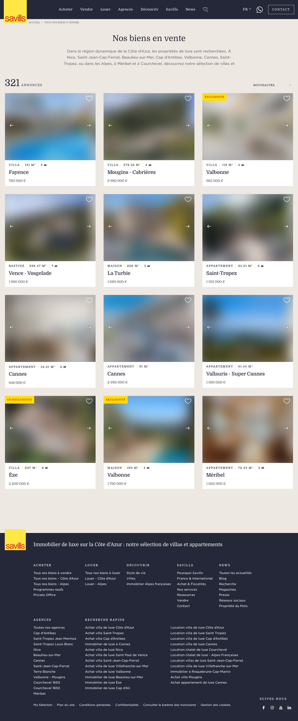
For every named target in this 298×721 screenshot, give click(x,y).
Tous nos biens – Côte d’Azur (56, 578)
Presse (224, 595)
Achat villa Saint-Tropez (104, 633)
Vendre (86, 9)
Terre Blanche (44, 671)
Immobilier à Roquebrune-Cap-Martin (201, 671)
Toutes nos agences (49, 627)
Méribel (39, 693)
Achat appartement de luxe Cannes (199, 682)
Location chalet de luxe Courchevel (199, 649)
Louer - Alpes (95, 584)
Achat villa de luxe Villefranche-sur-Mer (117, 666)
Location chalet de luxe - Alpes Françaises (204, 655)
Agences (125, 9)
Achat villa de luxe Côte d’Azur (109, 627)
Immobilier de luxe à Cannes (107, 644)
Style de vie (136, 573)
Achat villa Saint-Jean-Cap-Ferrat (112, 660)
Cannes (39, 660)
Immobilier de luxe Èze (103, 682)
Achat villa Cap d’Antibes (105, 638)
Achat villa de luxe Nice (104, 649)
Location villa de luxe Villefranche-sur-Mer (205, 666)
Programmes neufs (48, 589)
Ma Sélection (42, 704)
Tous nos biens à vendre (52, 573)
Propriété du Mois (233, 606)
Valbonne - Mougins (49, 677)
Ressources (186, 595)
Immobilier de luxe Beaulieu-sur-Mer (114, 677)
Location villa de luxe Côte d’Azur (197, 627)
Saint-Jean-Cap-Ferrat (51, 666)
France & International (195, 578)
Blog (223, 578)
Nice (37, 649)
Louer (106, 9)
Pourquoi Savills (190, 573)
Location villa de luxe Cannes (194, 644)
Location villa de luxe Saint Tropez (198, 633)
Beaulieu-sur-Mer (47, 655)
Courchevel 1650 (46, 682)
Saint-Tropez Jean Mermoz (54, 638)
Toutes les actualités (235, 573)
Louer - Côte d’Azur (100, 578)
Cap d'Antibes (44, 633)
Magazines (227, 589)
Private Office (44, 595)
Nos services (187, 589)
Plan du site (66, 704)
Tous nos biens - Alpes (51, 584)
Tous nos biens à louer (102, 573)
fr (247, 9)
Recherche (227, 584)
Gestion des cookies (216, 704)
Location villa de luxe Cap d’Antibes (199, 638)
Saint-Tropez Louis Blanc (53, 644)
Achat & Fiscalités (191, 584)
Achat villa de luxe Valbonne (108, 671)
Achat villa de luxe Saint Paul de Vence (116, 655)
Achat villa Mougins (186, 677)
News (190, 9)
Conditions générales (95, 704)
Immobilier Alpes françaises (149, 584)
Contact (281, 9)
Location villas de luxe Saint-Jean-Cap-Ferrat (207, 660)
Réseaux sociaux (232, 600)
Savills (172, 9)
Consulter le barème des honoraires (169, 704)
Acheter (66, 9)
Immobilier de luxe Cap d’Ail (107, 688)
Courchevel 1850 (46, 688)
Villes (131, 578)
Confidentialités (127, 704)
